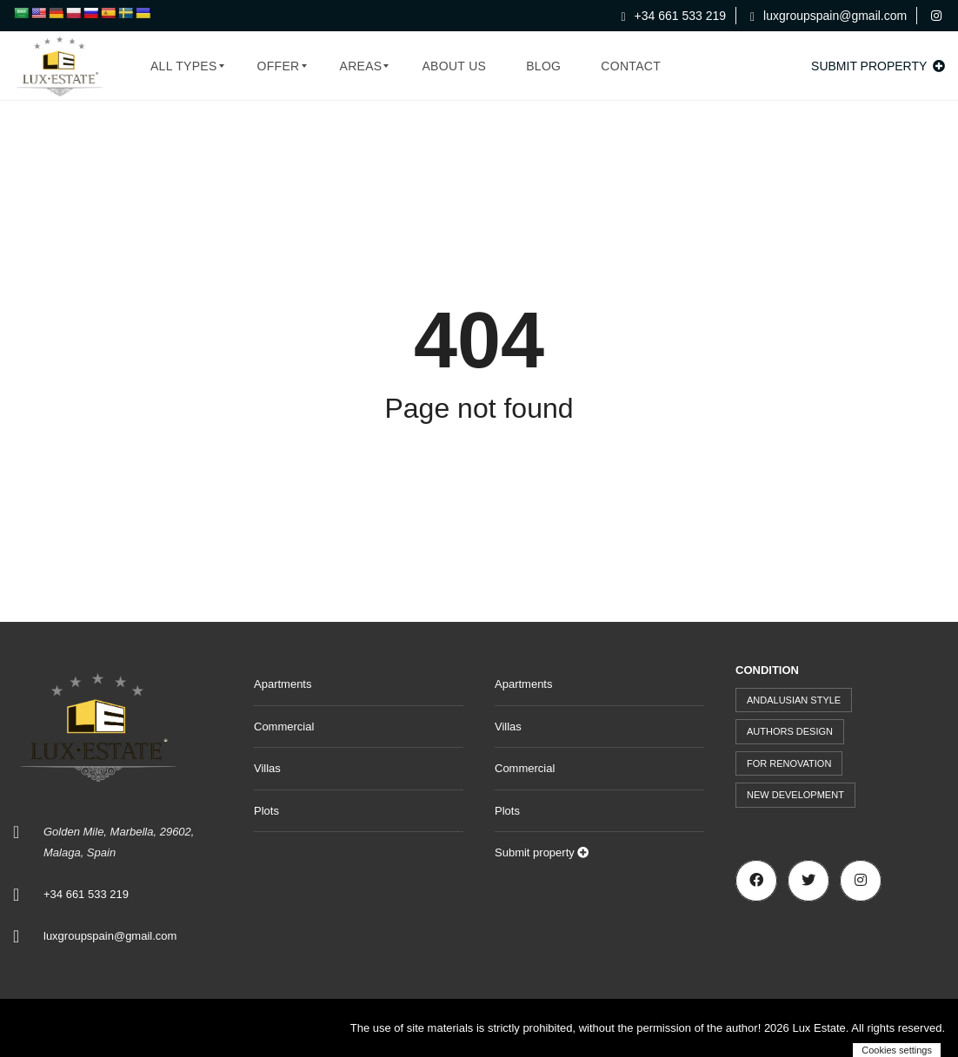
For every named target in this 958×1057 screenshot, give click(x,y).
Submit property (878, 66)
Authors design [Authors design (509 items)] (790, 731)
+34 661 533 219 (674, 16)
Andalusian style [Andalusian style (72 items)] (794, 700)
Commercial (284, 726)
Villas (267, 768)
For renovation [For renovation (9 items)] (789, 763)
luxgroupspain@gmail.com (828, 16)
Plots (266, 810)
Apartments (282, 683)
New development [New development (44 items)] (795, 794)
